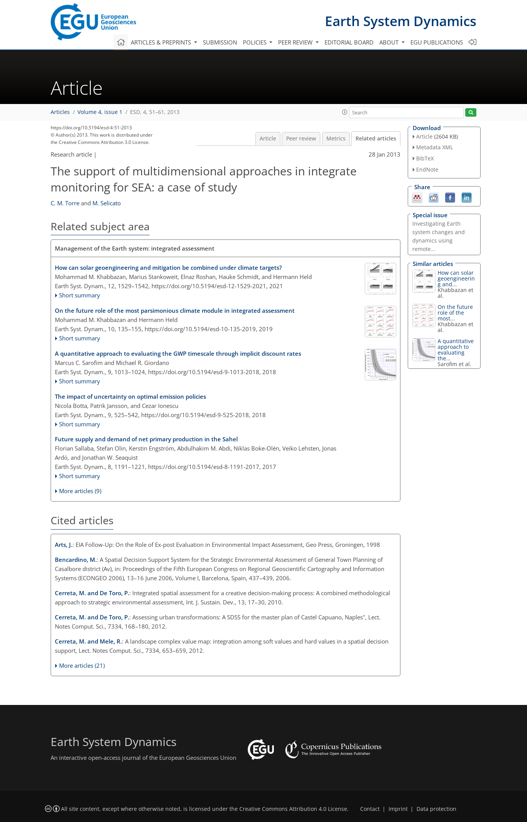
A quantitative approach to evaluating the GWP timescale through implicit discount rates (178, 353)
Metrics (336, 138)
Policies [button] (255, 42)
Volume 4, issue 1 (99, 112)
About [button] (389, 42)
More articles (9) (80, 491)
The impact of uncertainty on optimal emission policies (130, 396)
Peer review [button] (296, 42)
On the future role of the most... (455, 312)
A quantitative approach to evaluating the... (456, 349)
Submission (220, 42)
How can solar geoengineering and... (456, 278)
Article (268, 138)
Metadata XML (434, 147)
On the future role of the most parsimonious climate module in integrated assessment (175, 310)
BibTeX (425, 158)
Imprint (398, 808)
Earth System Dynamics (400, 21)
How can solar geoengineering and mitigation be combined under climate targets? (168, 267)
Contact (370, 808)
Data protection (436, 808)
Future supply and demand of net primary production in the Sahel (146, 439)
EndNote (427, 169)
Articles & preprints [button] (162, 42)
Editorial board (349, 42)
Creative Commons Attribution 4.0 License (293, 808)
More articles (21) (82, 665)
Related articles (376, 138)
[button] (344, 112)
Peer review (301, 138)
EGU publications (436, 42)
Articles (60, 112)
